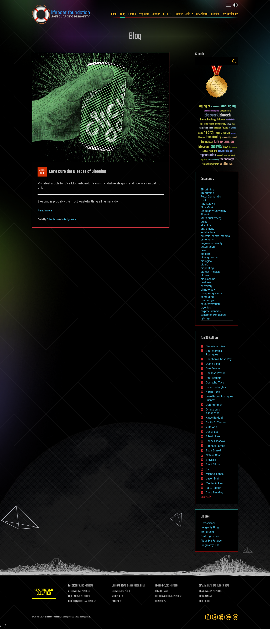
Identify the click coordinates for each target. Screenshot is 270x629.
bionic (204, 264)
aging (204, 221)
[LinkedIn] (222, 617)
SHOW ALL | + (206, 497)
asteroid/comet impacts (215, 236)
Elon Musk (207, 207)
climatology (208, 289)
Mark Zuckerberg (211, 218)
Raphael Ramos (215, 445)
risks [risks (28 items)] (225, 155)
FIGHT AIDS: (73, 596)
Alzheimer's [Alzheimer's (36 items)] (215, 107)
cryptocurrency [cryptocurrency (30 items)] (220, 124)
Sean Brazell (213, 450)
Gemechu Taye (215, 382)
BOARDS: (203, 591)
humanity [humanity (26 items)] (234, 133)
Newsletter (202, 14)
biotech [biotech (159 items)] (225, 115)
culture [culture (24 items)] (229, 124)
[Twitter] (215, 617)
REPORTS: (116, 596)
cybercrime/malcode (213, 314)
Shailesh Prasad (216, 373)
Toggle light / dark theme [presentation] (235, 5)
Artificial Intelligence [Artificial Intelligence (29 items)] (211, 111)
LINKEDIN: (159, 586)
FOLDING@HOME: (163, 596)
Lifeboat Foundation (53, 617)
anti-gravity (207, 228)
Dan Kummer (214, 404)
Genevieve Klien (215, 346)
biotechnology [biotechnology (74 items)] (208, 119)
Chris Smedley (214, 492)
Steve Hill (211, 459)
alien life (206, 225)
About (114, 14)
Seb (208, 469)
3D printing (207, 189)
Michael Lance (215, 474)
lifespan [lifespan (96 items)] (203, 147)
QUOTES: (202, 601)
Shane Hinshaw (215, 441)
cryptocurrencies (211, 311)
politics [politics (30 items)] (205, 151)
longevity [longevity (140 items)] (216, 146)
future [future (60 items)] (225, 127)
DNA (203, 200)
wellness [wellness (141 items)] (226, 164)
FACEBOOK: (73, 586)
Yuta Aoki (211, 427)
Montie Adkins (214, 483)
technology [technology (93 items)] (227, 160)
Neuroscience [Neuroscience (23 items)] (233, 147)
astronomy (207, 239)
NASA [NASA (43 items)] (225, 147)
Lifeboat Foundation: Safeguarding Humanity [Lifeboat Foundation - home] (61, 14)
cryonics (206, 307)
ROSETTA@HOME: (76, 601)
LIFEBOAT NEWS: (119, 586)
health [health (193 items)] (209, 132)
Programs (143, 14)
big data (206, 253)
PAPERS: (115, 601)
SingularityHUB (210, 545)
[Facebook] (208, 617)
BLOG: (114, 591)
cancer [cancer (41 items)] (211, 124)
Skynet (205, 214)
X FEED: (71, 591)
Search (234, 61)
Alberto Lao (213, 436)
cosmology (207, 300)
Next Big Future (210, 536)
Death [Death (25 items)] (233, 124)
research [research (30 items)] (220, 155)
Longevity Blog (210, 527)
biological (206, 261)
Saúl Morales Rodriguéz (214, 352)
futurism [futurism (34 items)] (232, 128)
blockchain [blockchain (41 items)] (230, 120)
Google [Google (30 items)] (200, 133)
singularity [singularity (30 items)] (232, 155)
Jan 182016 (42, 172)
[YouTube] (228, 617)
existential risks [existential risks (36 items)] (206, 128)
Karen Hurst (213, 391)
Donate (179, 14)
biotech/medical (68, 219)
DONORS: (159, 591)
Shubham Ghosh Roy (219, 359)
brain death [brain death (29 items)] (204, 124)
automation (208, 246)
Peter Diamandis (211, 196)
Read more (45, 210)
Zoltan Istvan (53, 219)
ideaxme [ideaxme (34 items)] (201, 138)
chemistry (206, 286)
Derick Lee (212, 431)
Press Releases (230, 14)
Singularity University (213, 210)
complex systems (211, 293)
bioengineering (210, 257)
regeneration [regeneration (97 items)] (208, 155)
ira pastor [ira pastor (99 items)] (207, 142)
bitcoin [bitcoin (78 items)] (221, 119)
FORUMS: (159, 601)
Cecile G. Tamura (216, 422)
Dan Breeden (213, 368)
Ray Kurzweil (208, 203)
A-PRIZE (167, 14)
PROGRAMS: (204, 596)
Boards (132, 14)
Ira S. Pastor (213, 487)
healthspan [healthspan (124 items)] (222, 133)
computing (207, 296)
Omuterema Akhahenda (213, 411)
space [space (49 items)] (204, 159)
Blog (122, 14)
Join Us (189, 14)
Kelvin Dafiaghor (216, 387)
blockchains (208, 279)
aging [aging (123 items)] (203, 106)
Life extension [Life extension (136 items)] (224, 142)
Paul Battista (213, 378)
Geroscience (208, 523)
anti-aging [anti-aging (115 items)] (228, 106)
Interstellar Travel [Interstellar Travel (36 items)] (229, 137)
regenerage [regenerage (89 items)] (225, 151)
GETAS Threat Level (43, 592)
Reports (156, 14)
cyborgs (205, 318)
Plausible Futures (211, 540)
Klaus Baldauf (214, 417)
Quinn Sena (213, 363)
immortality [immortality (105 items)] (213, 137)
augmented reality (211, 243)
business (206, 282)
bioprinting (207, 268)
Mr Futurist (207, 532)
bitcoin (205, 275)
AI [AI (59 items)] (209, 106)
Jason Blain (213, 478)
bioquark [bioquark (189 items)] (211, 115)
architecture (208, 232)
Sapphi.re (86, 617)
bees (203, 250)
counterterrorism (211, 304)
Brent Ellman (213, 464)
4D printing (207, 193)
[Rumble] (235, 617)
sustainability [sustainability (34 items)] (213, 160)
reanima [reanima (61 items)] (213, 151)
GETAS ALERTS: (205, 586)
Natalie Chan (213, 455)
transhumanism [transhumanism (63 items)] (210, 164)
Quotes (215, 14)
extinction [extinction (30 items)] (217, 128)
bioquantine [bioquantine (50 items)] (225, 110)
